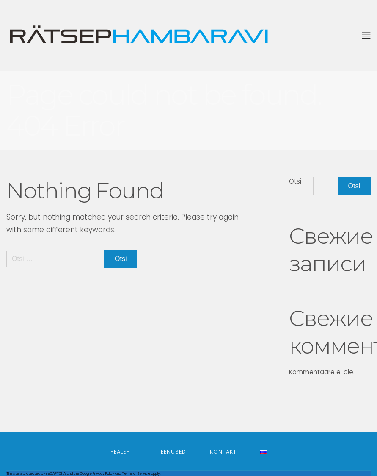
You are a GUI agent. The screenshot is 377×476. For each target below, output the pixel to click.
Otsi (295, 181)
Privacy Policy (103, 473)
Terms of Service (136, 473)
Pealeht (122, 451)
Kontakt (223, 451)
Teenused (171, 451)
